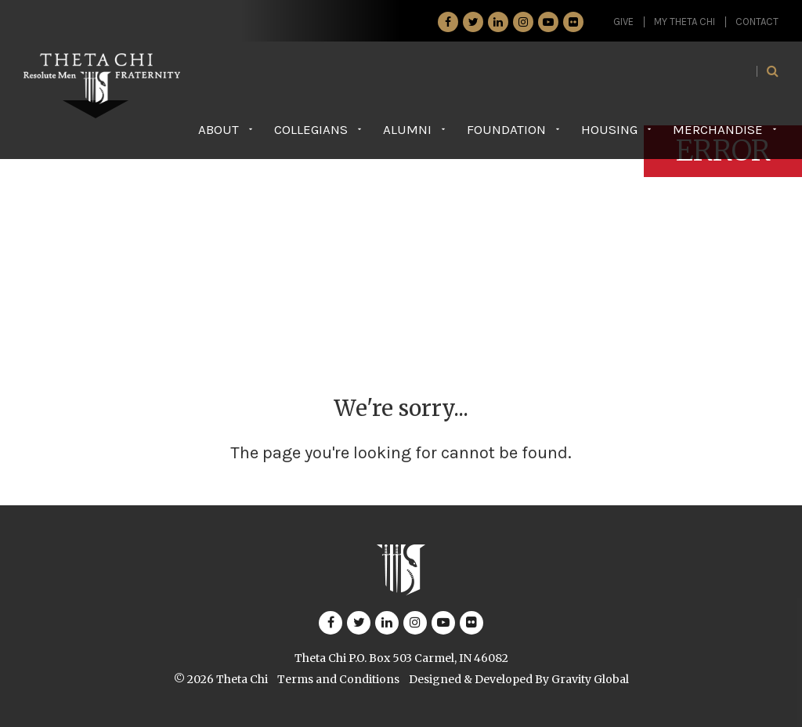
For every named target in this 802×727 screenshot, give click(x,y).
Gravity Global (590, 679)
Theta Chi (242, 679)
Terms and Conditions (338, 679)
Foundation (506, 129)
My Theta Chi (684, 21)
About (218, 129)
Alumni (407, 129)
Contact (757, 21)
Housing (609, 129)
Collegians (311, 129)
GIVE (623, 21)
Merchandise (718, 129)
